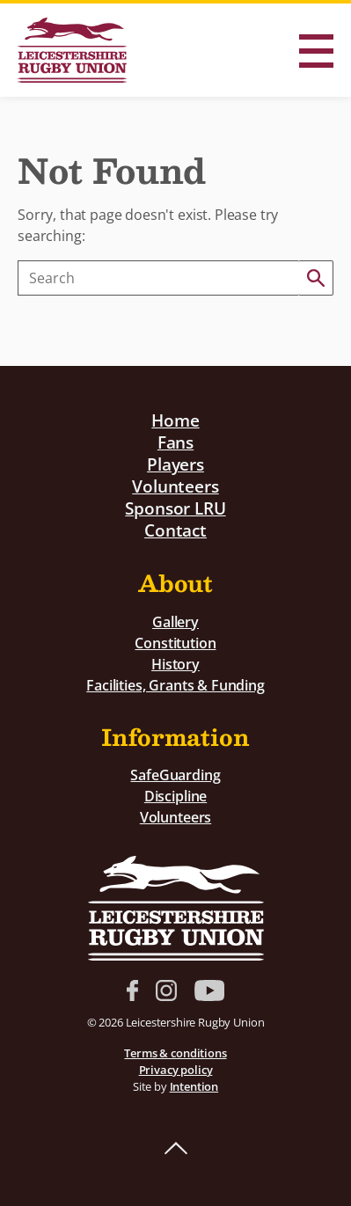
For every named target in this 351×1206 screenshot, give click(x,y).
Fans (175, 442)
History (175, 664)
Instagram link (166, 990)
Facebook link (132, 990)
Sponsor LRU (175, 508)
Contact (175, 530)
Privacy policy (176, 1070)
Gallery (175, 622)
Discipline (175, 796)
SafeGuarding (175, 775)
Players (175, 464)
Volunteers (175, 486)
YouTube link (209, 990)
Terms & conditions (175, 1053)
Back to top (176, 1149)
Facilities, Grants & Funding (175, 685)
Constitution (175, 643)
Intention (194, 1086)
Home (175, 420)
